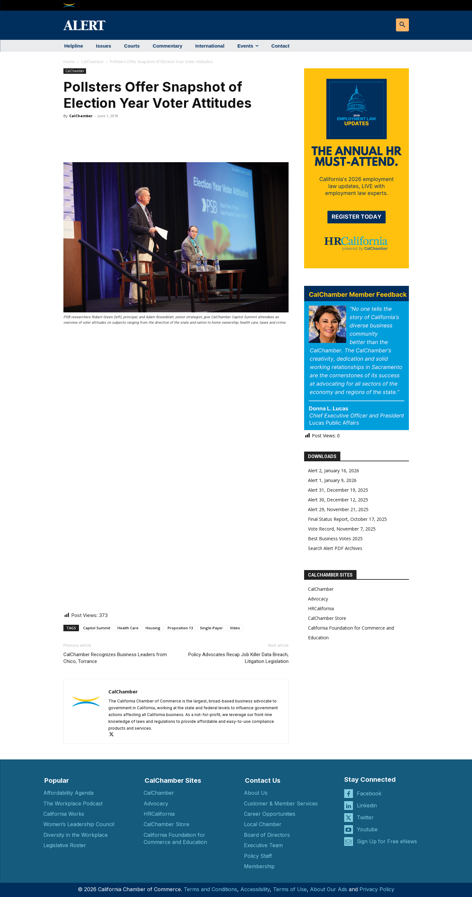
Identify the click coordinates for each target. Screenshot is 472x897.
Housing (153, 627)
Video (235, 627)
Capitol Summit (96, 627)
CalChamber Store (327, 618)
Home (69, 61)
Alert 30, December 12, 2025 (338, 500)
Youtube (367, 829)
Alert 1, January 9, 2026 (332, 480)
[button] (402, 24)
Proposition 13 (180, 627)
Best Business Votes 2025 (335, 538)
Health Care (127, 627)
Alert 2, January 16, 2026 (333, 470)
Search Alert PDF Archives (335, 548)
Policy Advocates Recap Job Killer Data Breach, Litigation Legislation (238, 658)
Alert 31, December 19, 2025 (338, 490)
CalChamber (92, 61)
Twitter (365, 817)
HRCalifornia (321, 608)
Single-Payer (211, 627)
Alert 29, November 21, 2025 (338, 509)
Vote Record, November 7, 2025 (342, 529)
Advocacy (318, 599)
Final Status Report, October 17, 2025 (347, 519)
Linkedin (367, 805)
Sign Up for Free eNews (387, 841)
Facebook (369, 793)
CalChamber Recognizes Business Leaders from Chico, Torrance (115, 658)
